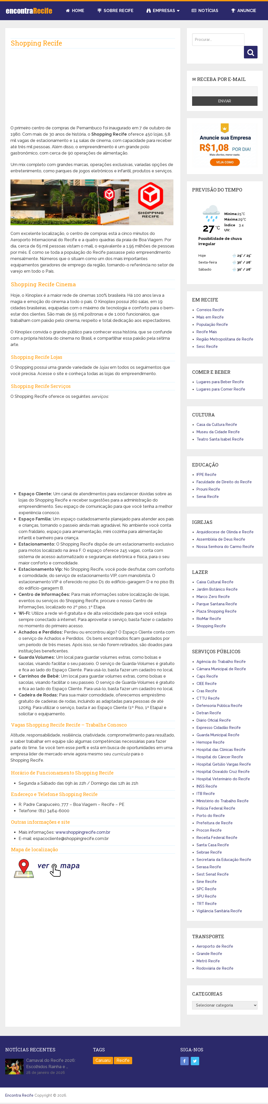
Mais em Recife (210, 317)
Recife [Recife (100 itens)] (123, 1060)
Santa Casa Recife (213, 845)
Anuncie (243, 10)
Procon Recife (209, 830)
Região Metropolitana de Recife (225, 339)
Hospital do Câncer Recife (220, 757)
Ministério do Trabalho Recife (223, 801)
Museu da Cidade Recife (218, 432)
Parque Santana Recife (217, 604)
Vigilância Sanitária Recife (219, 911)
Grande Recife (209, 954)
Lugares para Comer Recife (221, 389)
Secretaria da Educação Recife (224, 860)
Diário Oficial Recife (214, 720)
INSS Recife (207, 786)
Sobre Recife (115, 10)
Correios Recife (210, 310)
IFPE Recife (206, 475)
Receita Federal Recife (217, 838)
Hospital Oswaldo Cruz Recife (223, 772)
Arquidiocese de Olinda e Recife (225, 532)
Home (75, 10)
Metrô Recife (208, 961)
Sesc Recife (207, 346)
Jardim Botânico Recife (217, 589)
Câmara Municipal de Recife (221, 669)
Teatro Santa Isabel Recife (220, 439)
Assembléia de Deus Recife (221, 539)
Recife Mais (207, 332)
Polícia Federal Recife (216, 808)
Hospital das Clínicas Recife (221, 750)
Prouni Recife (208, 489)
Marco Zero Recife (213, 597)
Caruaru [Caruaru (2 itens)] (103, 1060)
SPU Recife (206, 896)
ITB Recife (206, 794)
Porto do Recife (211, 816)
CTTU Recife (208, 698)
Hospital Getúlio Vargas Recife (224, 764)
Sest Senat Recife (213, 874)
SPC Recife (206, 889)
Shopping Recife (211, 626)
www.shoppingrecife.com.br (82, 832)
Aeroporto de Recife (215, 946)
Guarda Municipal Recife (218, 735)
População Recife (212, 324)
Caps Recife (207, 676)
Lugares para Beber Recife (220, 382)
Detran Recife (209, 713)
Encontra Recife (19, 1095)
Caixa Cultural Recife (215, 582)
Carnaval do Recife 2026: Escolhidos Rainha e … (50, 1063)
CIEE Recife (207, 684)
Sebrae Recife (209, 852)
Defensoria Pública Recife (219, 706)
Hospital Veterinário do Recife (223, 779)
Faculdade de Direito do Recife (224, 482)
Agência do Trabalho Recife (221, 662)
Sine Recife (207, 882)
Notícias (205, 10)
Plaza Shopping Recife (217, 611)
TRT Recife (207, 904)
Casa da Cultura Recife (217, 424)
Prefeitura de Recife (215, 823)
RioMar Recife (209, 619)
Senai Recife (208, 497)
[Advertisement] (92, 88)
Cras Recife (207, 691)
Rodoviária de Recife (215, 968)
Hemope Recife (211, 742)
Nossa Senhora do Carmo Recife (225, 547)
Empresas (161, 10)
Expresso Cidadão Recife (219, 728)
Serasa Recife (209, 867)
